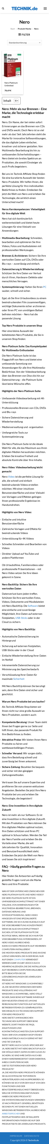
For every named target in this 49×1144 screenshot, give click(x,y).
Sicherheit (18, 678)
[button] (3, 8)
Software (33, 605)
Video (11, 476)
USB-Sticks (21, 617)
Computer (19, 959)
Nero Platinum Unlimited (11, 84)
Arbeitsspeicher (11, 1113)
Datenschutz (31, 1136)
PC (44, 286)
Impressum (16, 1136)
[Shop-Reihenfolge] (24, 42)
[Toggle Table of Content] (15, 100)
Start (12, 29)
